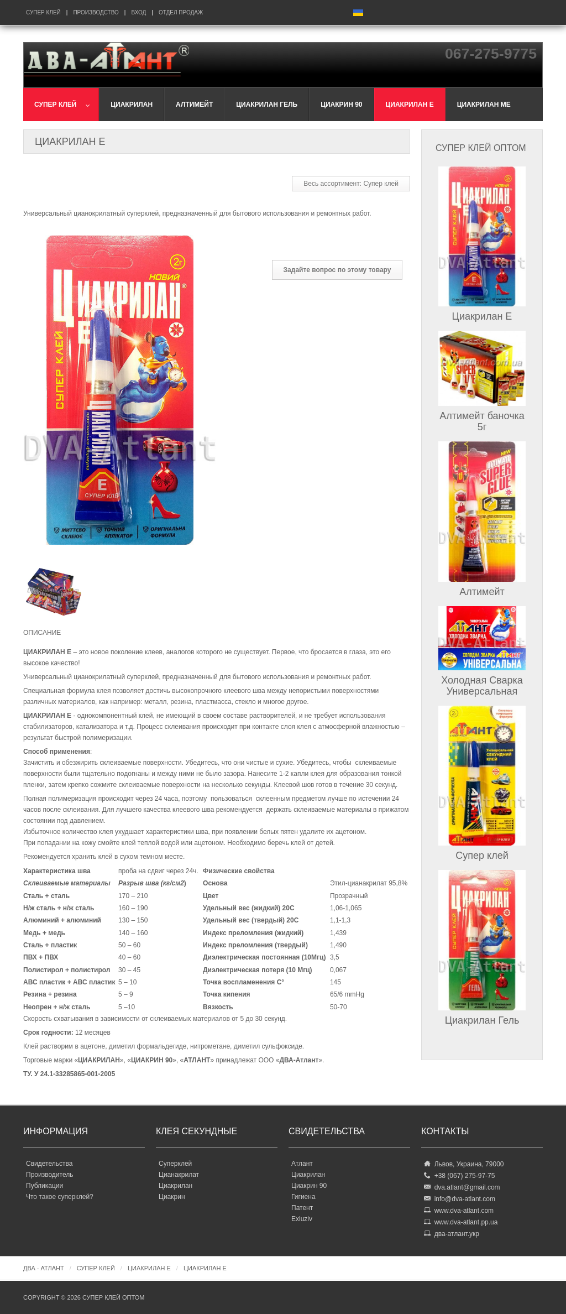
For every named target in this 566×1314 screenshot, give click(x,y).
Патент (302, 1208)
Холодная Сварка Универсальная (482, 686)
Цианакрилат (179, 1175)
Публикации (44, 1186)
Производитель (49, 1175)
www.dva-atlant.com (464, 1210)
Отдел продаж (181, 12)
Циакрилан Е (482, 316)
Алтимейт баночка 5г (482, 421)
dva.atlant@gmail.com (467, 1187)
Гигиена (303, 1197)
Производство (95, 12)
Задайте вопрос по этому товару (337, 270)
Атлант (302, 1163)
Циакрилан (175, 1186)
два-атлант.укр (456, 1234)
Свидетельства (49, 1163)
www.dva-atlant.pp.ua (466, 1222)
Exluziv (301, 1219)
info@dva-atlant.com (464, 1199)
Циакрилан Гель (482, 1020)
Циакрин (172, 1197)
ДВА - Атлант (43, 1268)
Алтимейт (482, 591)
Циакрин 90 (309, 1186)
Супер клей (43, 12)
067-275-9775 (491, 53)
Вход (138, 12)
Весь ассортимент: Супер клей (351, 183)
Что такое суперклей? (59, 1197)
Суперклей (175, 1163)
